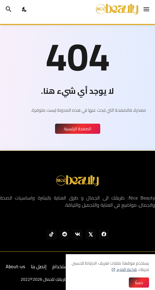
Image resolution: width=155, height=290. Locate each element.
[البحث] (8, 9)
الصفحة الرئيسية (77, 129)
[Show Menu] (147, 9)
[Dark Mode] (24, 9)
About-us (15, 266)
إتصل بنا (38, 266)
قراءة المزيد (126, 269)
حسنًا (139, 282)
